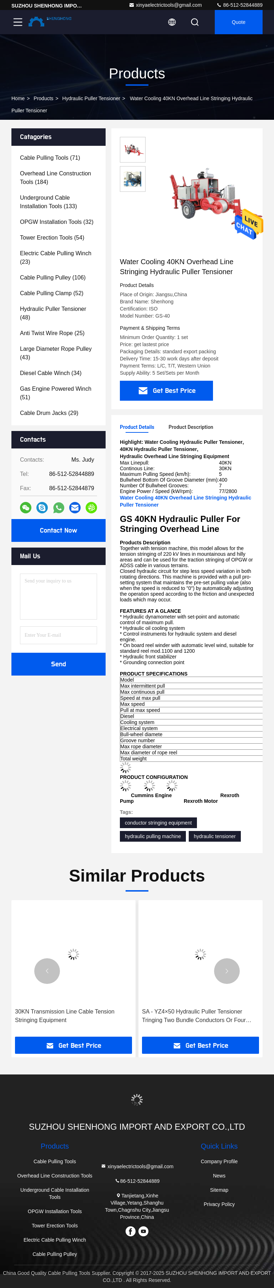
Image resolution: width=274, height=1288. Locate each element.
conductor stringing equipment (158, 823)
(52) (51, 293)
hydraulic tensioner (215, 836)
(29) (49, 413)
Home (18, 98)
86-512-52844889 (239, 5)
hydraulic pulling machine (153, 836)
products (43, 98)
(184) (55, 177)
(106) (53, 277)
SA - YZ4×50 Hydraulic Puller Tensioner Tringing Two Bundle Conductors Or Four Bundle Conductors (194, 1017)
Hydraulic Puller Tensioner (91, 98)
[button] (47, 971)
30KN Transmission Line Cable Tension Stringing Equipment (65, 1016)
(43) (56, 353)
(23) (55, 257)
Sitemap (219, 1190)
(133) (48, 202)
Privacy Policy (219, 1204)
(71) (50, 158)
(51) (55, 393)
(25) (52, 333)
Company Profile (219, 1161)
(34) (51, 373)
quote (238, 22)
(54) (52, 238)
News (219, 1176)
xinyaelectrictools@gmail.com (165, 5)
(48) (53, 313)
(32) (56, 222)
